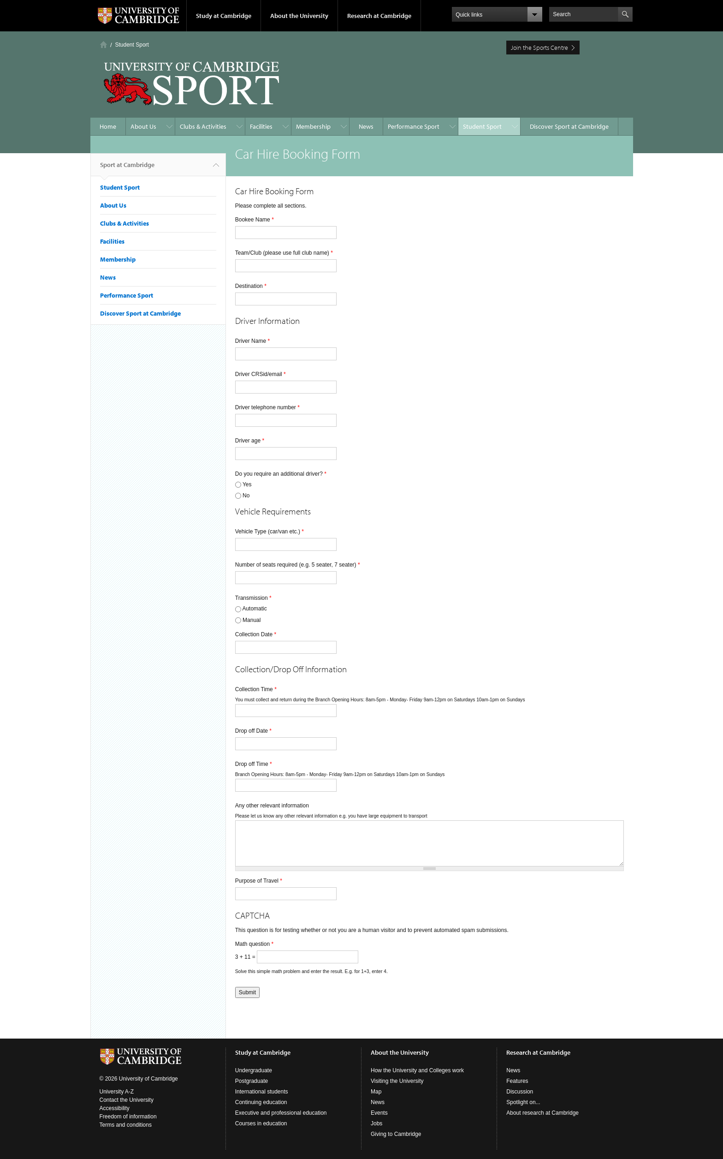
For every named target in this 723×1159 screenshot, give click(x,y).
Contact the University (127, 1100)
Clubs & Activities (203, 126)
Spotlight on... (523, 1102)
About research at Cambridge (542, 1113)
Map (376, 1091)
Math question (254, 944)
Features (517, 1081)
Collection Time (256, 689)
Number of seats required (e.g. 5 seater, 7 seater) (297, 565)
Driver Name (252, 341)
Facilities (261, 126)
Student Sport (132, 45)
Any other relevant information (272, 805)
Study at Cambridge (223, 16)
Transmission (253, 598)
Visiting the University (397, 1081)
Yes (247, 484)
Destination (251, 286)
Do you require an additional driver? (280, 474)
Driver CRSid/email (260, 374)
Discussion (519, 1091)
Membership (313, 126)
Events (379, 1113)
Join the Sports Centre (539, 47)
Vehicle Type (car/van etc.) (269, 531)
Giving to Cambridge (396, 1134)
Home (103, 44)
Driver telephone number (267, 407)
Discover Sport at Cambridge (569, 126)
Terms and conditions (126, 1125)
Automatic (254, 608)
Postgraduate (251, 1081)
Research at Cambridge (379, 16)
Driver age (249, 440)
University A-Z (117, 1091)
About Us (143, 126)
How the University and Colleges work (417, 1070)
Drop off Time (253, 764)
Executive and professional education (281, 1113)
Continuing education (261, 1102)
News (366, 126)
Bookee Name (254, 219)
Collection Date (255, 634)
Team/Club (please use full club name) (284, 253)
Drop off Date (253, 731)
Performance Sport (413, 126)
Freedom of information (128, 1116)
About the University (299, 16)
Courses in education (261, 1123)
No (246, 495)
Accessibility (115, 1108)
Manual (252, 620)
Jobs (376, 1123)
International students (261, 1091)
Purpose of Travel (258, 881)
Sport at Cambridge (127, 168)
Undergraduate (253, 1070)
